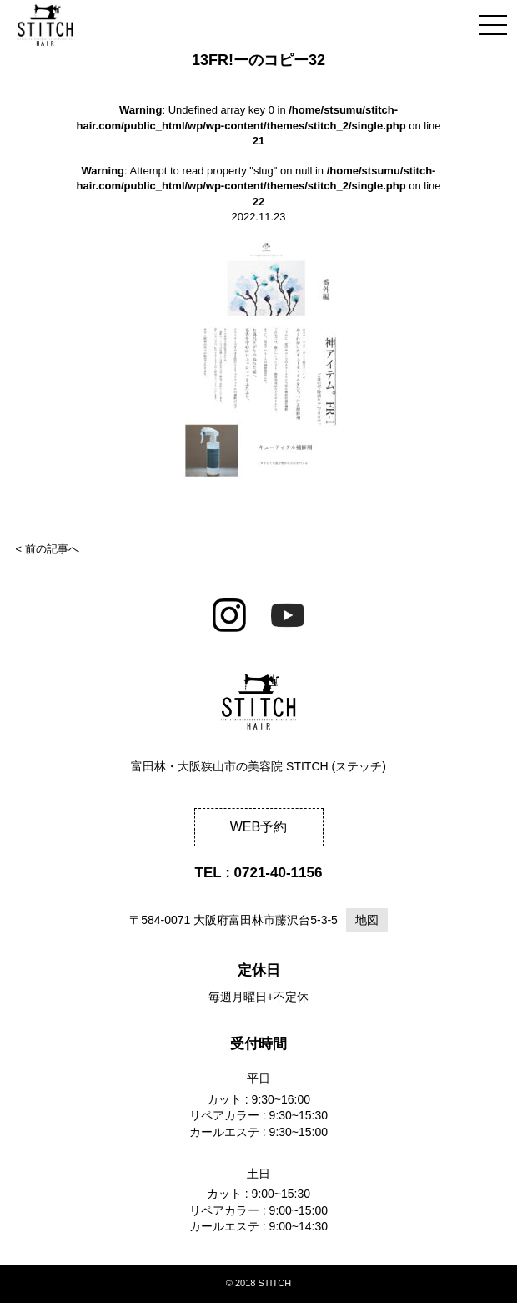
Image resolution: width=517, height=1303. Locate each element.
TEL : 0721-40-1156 (259, 873)
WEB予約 (258, 827)
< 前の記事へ (47, 549)
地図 (367, 920)
